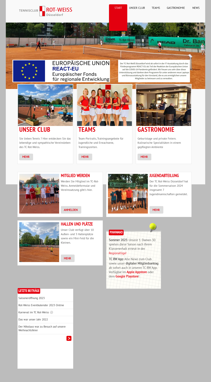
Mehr (25, 157)
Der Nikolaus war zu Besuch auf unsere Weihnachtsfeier (42, 328)
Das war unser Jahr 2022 (33, 319)
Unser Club (137, 8)
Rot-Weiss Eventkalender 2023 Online (41, 305)
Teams (156, 8)
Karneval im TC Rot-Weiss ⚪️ (35, 312)
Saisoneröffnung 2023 (31, 298)
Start (118, 8)
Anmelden (71, 210)
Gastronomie (176, 8)
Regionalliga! (117, 253)
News (196, 8)
